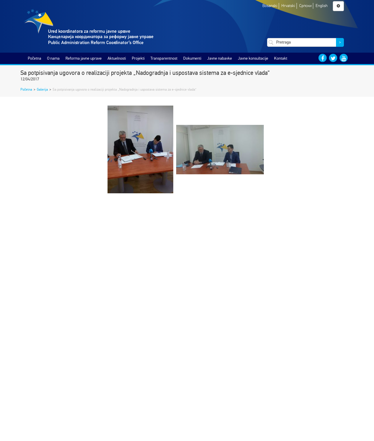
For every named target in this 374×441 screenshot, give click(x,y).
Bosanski (269, 5)
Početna (34, 58)
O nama (53, 58)
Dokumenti (192, 58)
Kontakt (280, 58)
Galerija (42, 89)
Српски (305, 5)
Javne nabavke (219, 58)
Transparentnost (163, 58)
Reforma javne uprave (83, 58)
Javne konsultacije (253, 58)
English (322, 5)
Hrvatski (288, 5)
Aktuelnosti (117, 58)
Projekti (138, 58)
